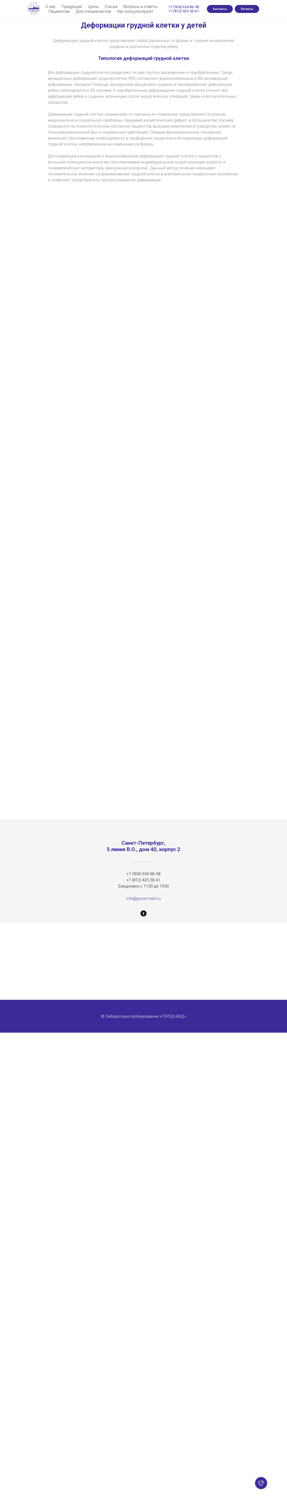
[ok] (143, 913)
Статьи (111, 6)
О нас (50, 6)
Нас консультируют (135, 11)
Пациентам (59, 11)
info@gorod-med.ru (143, 898)
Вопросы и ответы (140, 6)
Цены (93, 6)
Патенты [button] (247, 9)
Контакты (220, 9)
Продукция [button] (72, 6)
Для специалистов (93, 11)
